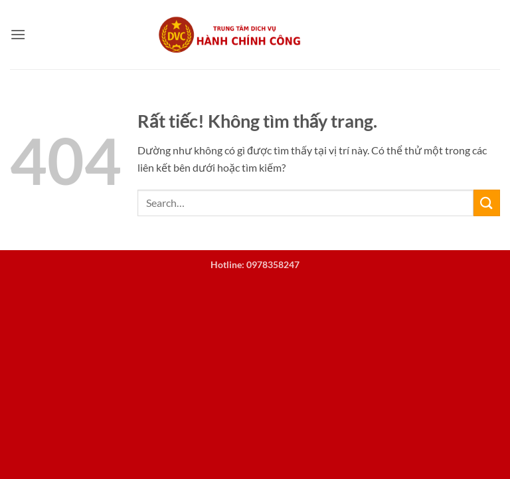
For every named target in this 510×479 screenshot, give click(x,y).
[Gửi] (486, 203)
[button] (18, 34)
